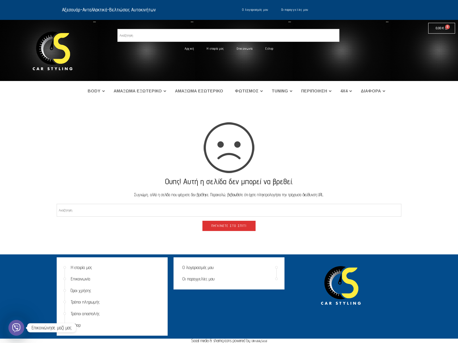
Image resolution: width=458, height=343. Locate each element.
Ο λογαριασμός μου (255, 10)
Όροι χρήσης (81, 290)
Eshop (269, 48)
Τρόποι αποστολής (85, 313)
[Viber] (16, 328)
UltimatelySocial (259, 341)
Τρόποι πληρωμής (85, 302)
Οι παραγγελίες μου (294, 10)
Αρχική (189, 48)
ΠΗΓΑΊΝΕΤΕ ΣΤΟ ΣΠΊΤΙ (229, 226)
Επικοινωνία (245, 48)
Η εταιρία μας (215, 48)
